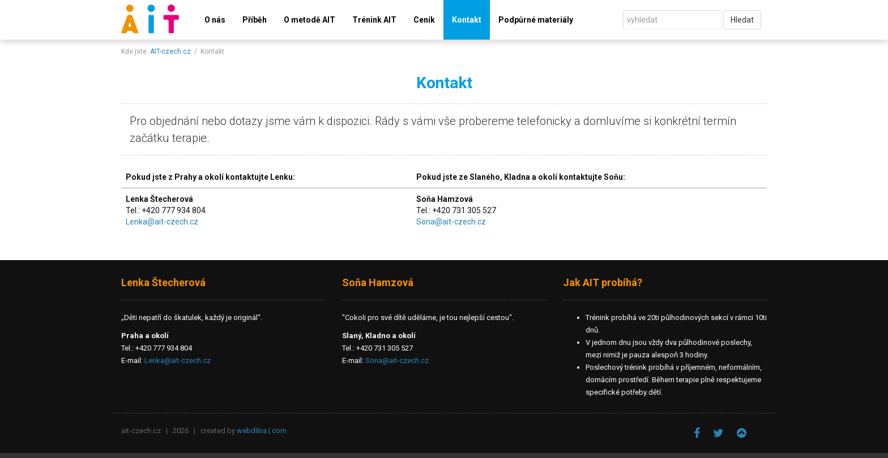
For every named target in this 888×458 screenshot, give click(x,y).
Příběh (254, 19)
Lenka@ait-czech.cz (162, 221)
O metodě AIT (309, 19)
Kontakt (466, 19)
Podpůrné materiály (535, 19)
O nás (214, 19)
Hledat (742, 19)
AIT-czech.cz (170, 51)
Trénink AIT (374, 19)
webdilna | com (262, 430)
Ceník (424, 19)
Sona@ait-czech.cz (451, 221)
